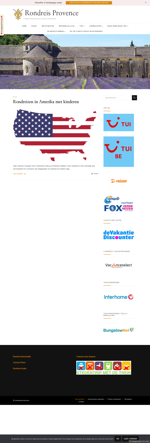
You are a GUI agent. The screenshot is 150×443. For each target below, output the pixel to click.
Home (24, 26)
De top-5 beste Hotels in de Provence (86, 31)
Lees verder (19, 174)
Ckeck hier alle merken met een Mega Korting (88, 3)
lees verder (130, 439)
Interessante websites (96, 399)
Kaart (34, 26)
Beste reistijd (48, 26)
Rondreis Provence (52, 13)
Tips (81, 26)
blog (15, 97)
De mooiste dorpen (55, 31)
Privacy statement (114, 399)
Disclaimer (128, 399)
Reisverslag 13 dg (67, 26)
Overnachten (95, 26)
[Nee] (147, 439)
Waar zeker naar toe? (117, 26)
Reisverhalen (79, 399)
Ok (117, 439)
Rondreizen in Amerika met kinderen (46, 102)
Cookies (81, 402)
